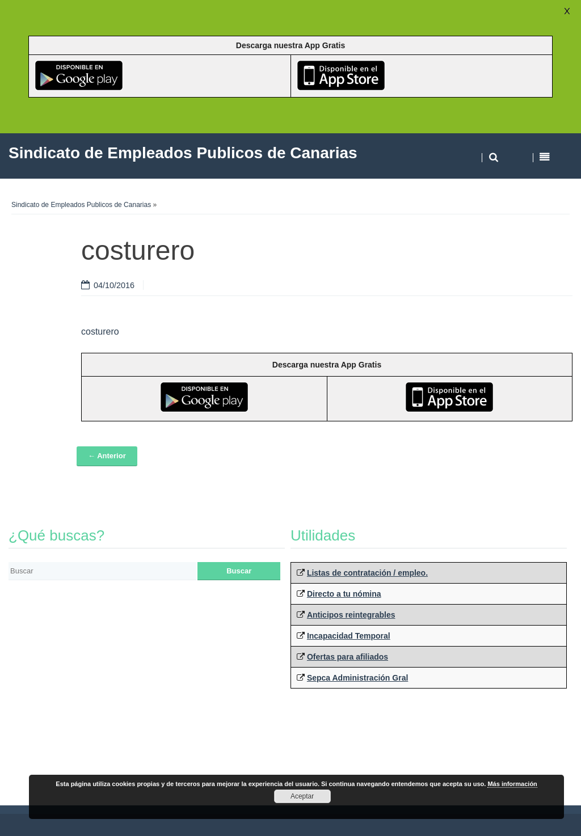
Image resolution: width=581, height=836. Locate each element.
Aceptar (302, 796)
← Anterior (107, 455)
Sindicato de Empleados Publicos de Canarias (81, 205)
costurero (100, 331)
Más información (512, 783)
